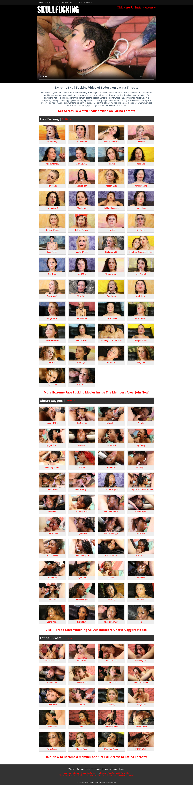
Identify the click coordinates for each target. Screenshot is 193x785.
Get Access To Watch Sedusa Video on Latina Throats (96, 111)
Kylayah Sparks (52, 445)
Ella (140, 621)
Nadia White (82, 318)
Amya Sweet (52, 749)
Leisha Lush (111, 423)
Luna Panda (52, 252)
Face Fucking (45, 2)
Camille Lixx (52, 682)
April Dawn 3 (81, 163)
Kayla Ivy (111, 599)
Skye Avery (111, 296)
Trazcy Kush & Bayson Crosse (141, 489)
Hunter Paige (81, 749)
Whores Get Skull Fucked (69, 775)
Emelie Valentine (52, 660)
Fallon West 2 (52, 208)
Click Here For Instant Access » (136, 7)
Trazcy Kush (52, 577)
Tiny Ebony (140, 577)
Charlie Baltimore (111, 621)
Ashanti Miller (52, 423)
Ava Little (111, 230)
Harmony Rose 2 (52, 467)
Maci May (82, 274)
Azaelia (111, 577)
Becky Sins (141, 163)
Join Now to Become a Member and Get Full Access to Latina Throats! (96, 757)
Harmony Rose (82, 511)
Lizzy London (81, 384)
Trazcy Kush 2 (140, 555)
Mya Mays (52, 511)
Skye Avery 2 (52, 296)
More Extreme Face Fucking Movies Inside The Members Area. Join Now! (96, 392)
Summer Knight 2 (81, 599)
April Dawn (140, 296)
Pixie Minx (141, 599)
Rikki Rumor (82, 682)
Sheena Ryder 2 (140, 660)
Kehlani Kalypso (81, 230)
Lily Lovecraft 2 (111, 252)
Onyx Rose (52, 704)
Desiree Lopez (141, 726)
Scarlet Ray (81, 621)
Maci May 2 (81, 208)
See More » (66, 119)
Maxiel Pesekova (141, 682)
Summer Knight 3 (81, 555)
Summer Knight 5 (81, 489)
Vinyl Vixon (81, 296)
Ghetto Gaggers (64, 2)
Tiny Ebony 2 (82, 577)
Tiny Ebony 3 (82, 533)
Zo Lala (141, 423)
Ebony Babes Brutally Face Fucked (94, 775)
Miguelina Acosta (111, 749)
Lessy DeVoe (52, 489)
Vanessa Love (111, 660)
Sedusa (82, 704)
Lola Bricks (141, 533)
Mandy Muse (140, 748)
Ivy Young (141, 445)
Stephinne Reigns (111, 533)
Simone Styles (141, 511)
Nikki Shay (52, 726)
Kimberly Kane (141, 185)
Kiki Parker (141, 230)
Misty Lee (141, 362)
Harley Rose (141, 208)
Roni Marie (52, 185)
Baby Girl (52, 362)
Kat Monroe (82, 141)
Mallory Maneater (111, 141)
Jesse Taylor (82, 362)
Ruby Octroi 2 (140, 318)
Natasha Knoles (52, 340)
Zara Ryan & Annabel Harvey (141, 252)
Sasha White (52, 621)
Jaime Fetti (52, 599)
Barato (81, 726)
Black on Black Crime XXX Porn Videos (115, 773)
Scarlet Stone (111, 318)
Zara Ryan (52, 274)
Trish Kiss (111, 163)
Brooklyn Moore (52, 230)
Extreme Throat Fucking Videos (121, 775)
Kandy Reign (141, 704)
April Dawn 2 (141, 274)
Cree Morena (52, 533)
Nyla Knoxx (52, 384)
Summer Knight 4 (111, 489)
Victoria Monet (111, 274)
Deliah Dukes (81, 340)
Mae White (81, 660)
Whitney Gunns (111, 726)
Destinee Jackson (111, 511)
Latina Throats (85, 2)
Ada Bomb (140, 141)
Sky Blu (82, 467)
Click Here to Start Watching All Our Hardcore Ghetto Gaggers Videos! (96, 630)
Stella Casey (52, 141)
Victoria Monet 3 (52, 163)
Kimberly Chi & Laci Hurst (111, 340)
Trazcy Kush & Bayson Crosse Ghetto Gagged (80, 773)
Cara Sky (111, 704)
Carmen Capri (111, 362)
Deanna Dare (111, 682)
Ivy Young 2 (111, 445)
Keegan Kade (111, 185)
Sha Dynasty (82, 423)
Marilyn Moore (82, 252)
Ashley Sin (111, 467)
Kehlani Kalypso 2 (111, 208)
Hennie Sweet (52, 555)
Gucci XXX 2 (81, 445)
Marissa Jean (82, 185)
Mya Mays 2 (141, 467)
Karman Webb (111, 555)
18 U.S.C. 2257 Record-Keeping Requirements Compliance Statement (96, 782)
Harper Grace (140, 340)
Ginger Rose (52, 318)
